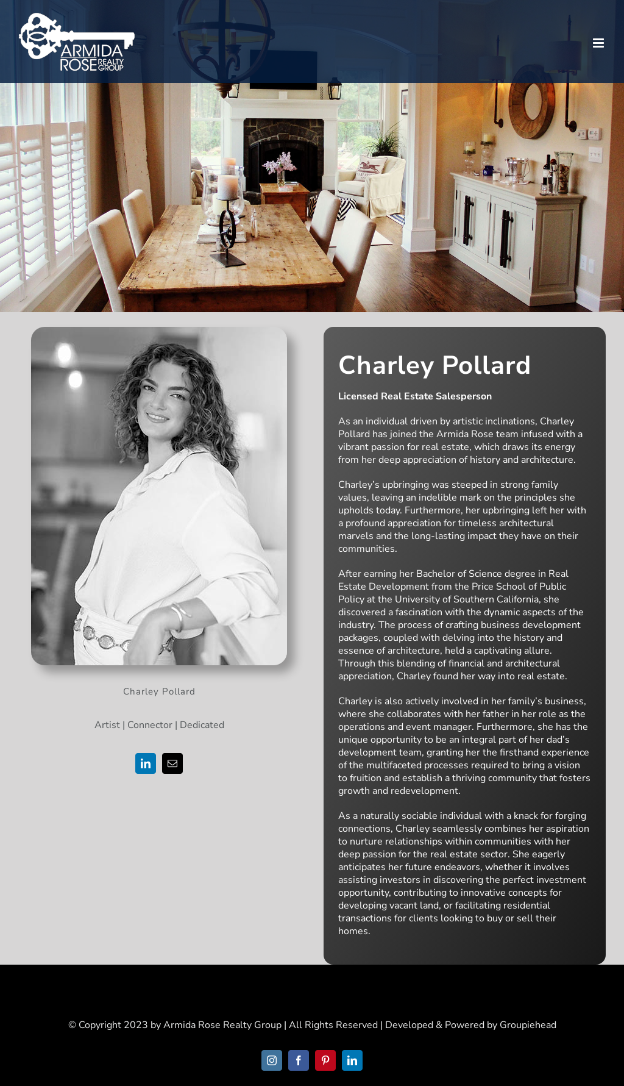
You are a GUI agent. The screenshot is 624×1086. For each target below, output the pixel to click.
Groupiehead (528, 1025)
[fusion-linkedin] (145, 763)
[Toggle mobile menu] (599, 43)
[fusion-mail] (172, 763)
